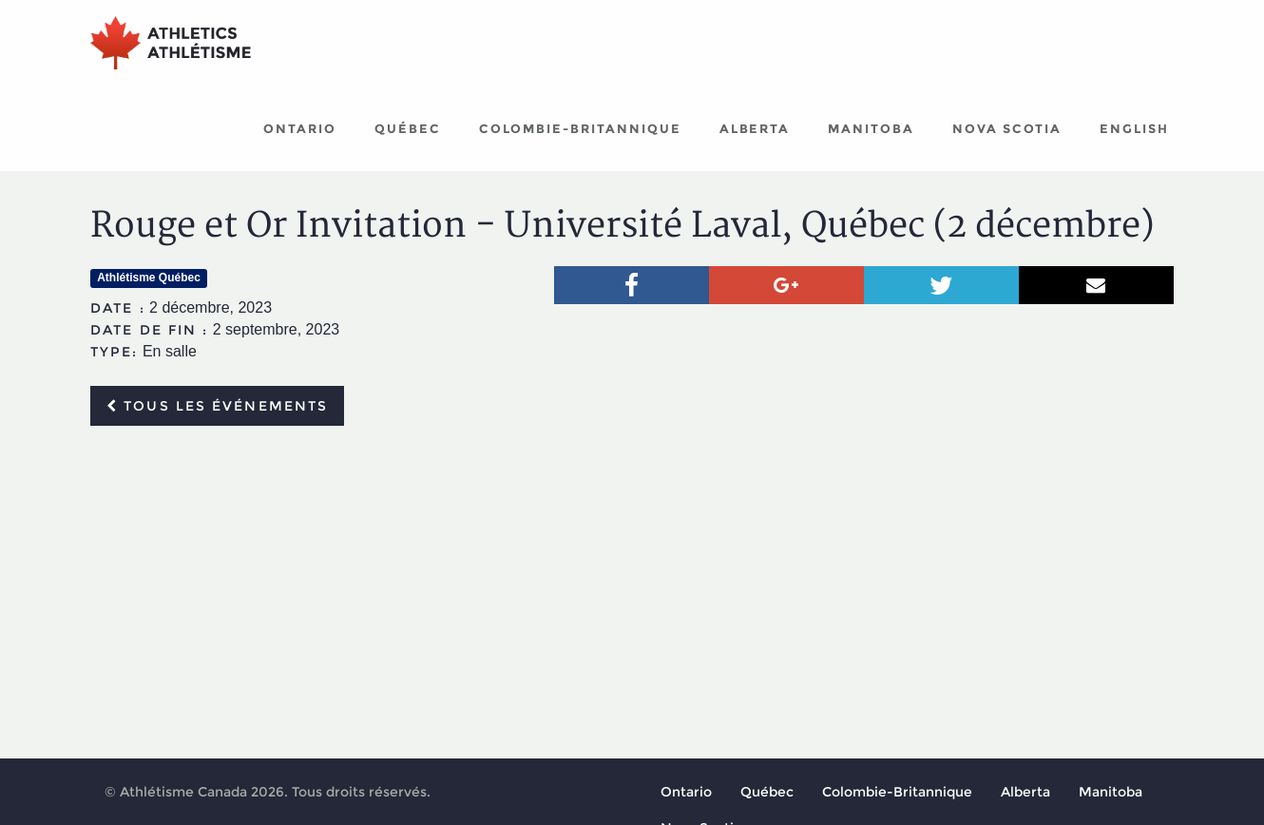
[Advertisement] (632, 583)
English (1134, 128)
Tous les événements (217, 405)
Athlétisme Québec (149, 277)
